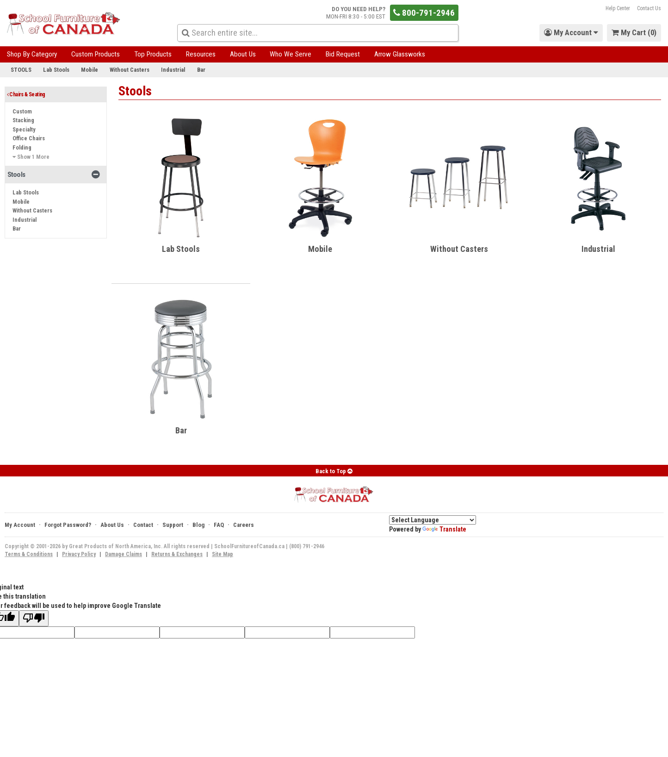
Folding (21, 147)
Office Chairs (28, 138)
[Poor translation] (34, 618)
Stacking (23, 120)
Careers (243, 524)
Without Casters (129, 69)
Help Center (618, 8)
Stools (21, 69)
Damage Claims (123, 554)
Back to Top (334, 471)
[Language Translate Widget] (432, 520)
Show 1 (30, 156)
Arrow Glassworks (399, 54)
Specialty (24, 129)
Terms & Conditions (29, 554)
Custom (22, 111)
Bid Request (343, 54)
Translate (444, 529)
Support (172, 524)
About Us (243, 54)
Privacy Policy (79, 554)
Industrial (173, 69)
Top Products (153, 54)
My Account (20, 524)
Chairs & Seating (26, 94)
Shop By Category (32, 54)
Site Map (222, 554)
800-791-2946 (424, 12)
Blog (198, 524)
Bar (201, 69)
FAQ (219, 524)
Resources (201, 54)
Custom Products (95, 54)
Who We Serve (290, 54)
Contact (143, 524)
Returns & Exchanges (177, 554)
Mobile (89, 69)
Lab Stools (56, 69)
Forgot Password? (67, 524)
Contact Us (649, 8)
